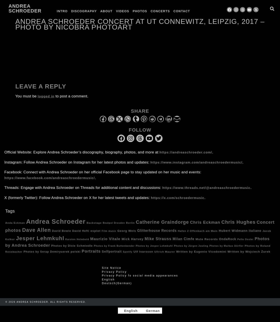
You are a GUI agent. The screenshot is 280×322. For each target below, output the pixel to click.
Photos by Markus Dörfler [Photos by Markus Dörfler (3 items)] (227, 246)
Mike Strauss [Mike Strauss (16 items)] (158, 239)
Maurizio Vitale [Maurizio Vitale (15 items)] (105, 239)
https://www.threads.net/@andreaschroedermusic (206, 188)
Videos (122, 11)
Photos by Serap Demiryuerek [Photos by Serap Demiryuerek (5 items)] (46, 251)
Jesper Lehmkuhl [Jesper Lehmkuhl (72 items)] (40, 238)
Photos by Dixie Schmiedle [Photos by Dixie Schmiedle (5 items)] (72, 245)
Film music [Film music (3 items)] (109, 231)
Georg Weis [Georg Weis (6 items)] (126, 230)
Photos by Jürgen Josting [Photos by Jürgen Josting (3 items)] (191, 246)
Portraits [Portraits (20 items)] (91, 251)
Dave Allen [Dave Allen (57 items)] (36, 230)
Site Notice (111, 267)
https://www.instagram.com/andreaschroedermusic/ (196, 162)
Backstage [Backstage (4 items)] (94, 222)
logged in (46, 96)
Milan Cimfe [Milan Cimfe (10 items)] (183, 239)
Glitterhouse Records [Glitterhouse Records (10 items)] (157, 230)
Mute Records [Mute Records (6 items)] (207, 239)
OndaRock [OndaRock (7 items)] (227, 239)
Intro (62, 11)
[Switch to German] (203, 11)
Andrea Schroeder (25, 8)
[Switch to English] (129, 311)
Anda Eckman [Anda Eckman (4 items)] (15, 222)
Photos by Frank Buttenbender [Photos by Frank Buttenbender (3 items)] (114, 246)
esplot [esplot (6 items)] (95, 230)
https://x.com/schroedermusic (177, 198)
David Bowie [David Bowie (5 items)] (61, 230)
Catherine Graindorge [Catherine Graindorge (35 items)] (162, 222)
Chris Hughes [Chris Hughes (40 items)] (238, 222)
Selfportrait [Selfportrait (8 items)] (112, 251)
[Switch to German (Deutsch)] (140, 283)
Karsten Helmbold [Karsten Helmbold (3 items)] (77, 239)
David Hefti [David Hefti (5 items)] (80, 230)
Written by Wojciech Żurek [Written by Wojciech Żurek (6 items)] (249, 251)
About (106, 11)
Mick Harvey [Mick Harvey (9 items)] (133, 239)
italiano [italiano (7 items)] (255, 230)
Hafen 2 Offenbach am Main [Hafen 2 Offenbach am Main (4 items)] (198, 230)
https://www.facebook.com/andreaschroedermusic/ (49, 178)
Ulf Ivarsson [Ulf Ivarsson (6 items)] (143, 251)
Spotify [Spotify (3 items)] (127, 251)
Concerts (160, 11)
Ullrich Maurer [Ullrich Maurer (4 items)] (164, 251)
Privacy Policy (114, 271)
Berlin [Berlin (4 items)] (130, 222)
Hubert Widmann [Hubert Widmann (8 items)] (233, 230)
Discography (84, 11)
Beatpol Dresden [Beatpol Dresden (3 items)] (114, 223)
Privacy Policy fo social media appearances (140, 275)
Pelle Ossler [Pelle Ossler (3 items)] (245, 239)
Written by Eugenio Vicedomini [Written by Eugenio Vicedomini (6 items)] (201, 251)
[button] (272, 8)
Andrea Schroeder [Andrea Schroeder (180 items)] (56, 221)
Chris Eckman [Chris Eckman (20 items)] (205, 222)
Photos (140, 11)
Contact (181, 11)
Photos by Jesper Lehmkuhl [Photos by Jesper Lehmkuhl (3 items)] (154, 246)
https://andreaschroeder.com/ (185, 152)
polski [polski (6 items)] (76, 251)
